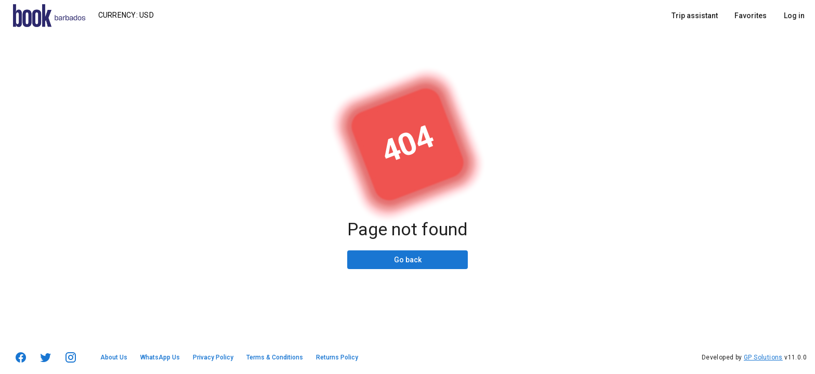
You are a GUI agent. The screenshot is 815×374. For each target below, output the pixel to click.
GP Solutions (763, 357)
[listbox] (738, 15)
